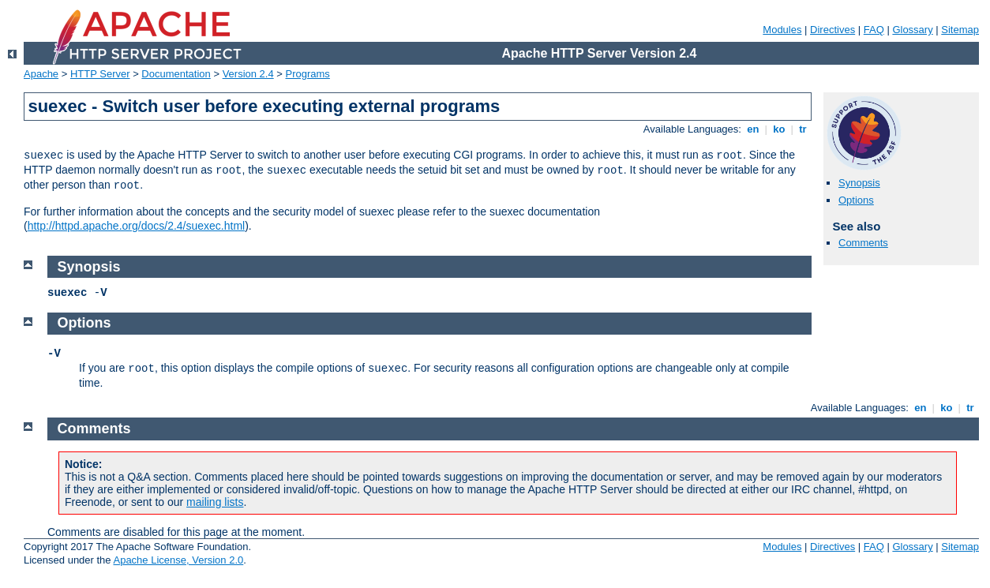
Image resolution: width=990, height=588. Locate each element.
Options (856, 200)
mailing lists (214, 502)
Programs (308, 74)
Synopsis (859, 183)
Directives (832, 30)
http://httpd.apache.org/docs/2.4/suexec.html (137, 225)
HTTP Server (100, 74)
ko (779, 129)
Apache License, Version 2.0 (178, 560)
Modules (782, 30)
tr (803, 129)
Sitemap (960, 30)
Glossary (912, 30)
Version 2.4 (248, 74)
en (753, 129)
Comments (863, 243)
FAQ (874, 30)
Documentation (175, 74)
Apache (41, 74)
